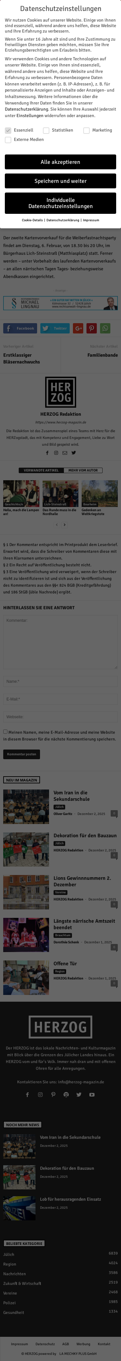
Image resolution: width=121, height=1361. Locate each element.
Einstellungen (30, 114)
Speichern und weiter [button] (60, 180)
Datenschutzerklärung (26, 108)
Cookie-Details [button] (33, 219)
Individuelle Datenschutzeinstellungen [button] (60, 202)
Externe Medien (24, 138)
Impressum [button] (91, 219)
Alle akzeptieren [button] (60, 161)
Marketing (97, 129)
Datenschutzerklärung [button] (63, 219)
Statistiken (58, 129)
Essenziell (19, 129)
